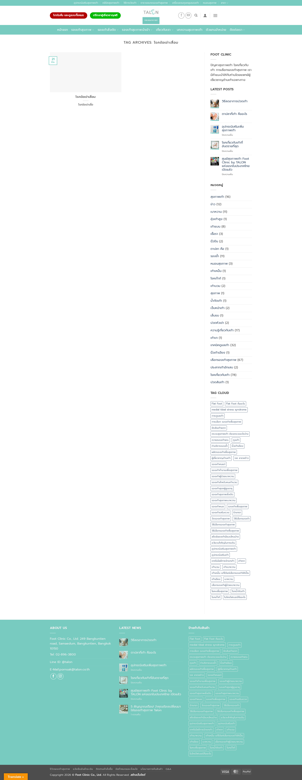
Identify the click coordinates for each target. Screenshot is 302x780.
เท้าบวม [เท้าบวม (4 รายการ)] (215, 567)
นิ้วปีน (214, 241)
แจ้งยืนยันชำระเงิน (83, 769)
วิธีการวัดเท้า (129, 3)
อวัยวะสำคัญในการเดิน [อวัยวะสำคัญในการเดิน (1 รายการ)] (223, 543)
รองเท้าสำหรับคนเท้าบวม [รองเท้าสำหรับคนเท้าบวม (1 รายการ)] (224, 482)
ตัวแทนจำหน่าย (216, 29)
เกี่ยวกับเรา (164, 29)
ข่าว (213, 204)
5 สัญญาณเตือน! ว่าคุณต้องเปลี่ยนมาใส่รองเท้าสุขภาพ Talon (156, 708)
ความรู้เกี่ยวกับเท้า (222, 330)
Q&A (168, 769)
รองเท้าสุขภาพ (82, 29)
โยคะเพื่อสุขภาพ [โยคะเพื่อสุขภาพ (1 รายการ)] (220, 591)
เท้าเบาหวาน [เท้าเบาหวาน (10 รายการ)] (229, 567)
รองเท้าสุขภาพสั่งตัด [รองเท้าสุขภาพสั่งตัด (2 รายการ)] (222, 494)
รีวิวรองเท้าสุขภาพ (60, 769)
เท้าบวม (215, 286)
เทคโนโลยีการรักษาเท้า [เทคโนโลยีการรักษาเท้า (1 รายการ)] (223, 561)
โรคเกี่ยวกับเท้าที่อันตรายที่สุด (232, 144)
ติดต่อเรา (237, 29)
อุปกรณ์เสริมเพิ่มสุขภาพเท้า (233, 128)
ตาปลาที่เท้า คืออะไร (234, 114)
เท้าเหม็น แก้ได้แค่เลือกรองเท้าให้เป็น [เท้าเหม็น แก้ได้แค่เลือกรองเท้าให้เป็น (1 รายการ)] (230, 573)
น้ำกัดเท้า (216, 300)
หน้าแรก (62, 29)
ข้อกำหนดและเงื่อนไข (127, 769)
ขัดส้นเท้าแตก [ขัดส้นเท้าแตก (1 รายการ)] (219, 428)
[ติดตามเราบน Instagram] (60, 676)
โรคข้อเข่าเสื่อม (86, 97)
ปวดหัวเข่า (217, 323)
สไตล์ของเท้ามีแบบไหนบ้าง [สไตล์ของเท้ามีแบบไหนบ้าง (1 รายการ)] (225, 536)
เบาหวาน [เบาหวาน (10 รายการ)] (228, 579)
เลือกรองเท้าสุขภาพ (223, 360)
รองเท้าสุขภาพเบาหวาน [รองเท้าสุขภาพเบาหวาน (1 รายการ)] (223, 500)
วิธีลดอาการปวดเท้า (234, 101)
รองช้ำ (215, 256)
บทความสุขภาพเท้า (189, 29)
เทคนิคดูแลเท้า (220, 345)
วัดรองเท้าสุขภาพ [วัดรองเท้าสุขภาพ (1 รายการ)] (221, 518)
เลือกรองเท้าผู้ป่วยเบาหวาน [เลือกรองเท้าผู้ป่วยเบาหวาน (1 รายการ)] (225, 585)
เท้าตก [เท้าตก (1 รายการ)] (241, 561)
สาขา (224, 3)
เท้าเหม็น (216, 271)
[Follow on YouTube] (188, 15)
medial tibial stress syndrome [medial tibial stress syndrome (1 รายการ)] (229, 409)
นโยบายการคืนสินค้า (152, 769)
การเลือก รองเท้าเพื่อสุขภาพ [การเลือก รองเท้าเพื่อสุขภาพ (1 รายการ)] (226, 422)
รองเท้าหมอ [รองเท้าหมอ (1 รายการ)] (218, 506)
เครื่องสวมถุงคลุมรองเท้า (185, 3)
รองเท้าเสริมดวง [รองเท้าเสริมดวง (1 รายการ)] (220, 512)
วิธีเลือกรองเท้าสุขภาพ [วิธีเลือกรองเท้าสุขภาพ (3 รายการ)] (223, 524)
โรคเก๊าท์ (216, 278)
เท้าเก (214, 338)
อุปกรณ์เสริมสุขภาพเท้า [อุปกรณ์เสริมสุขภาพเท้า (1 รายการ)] (224, 549)
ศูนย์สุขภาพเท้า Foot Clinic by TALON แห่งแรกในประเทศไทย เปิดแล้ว (236, 164)
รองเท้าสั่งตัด (108, 29)
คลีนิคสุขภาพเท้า (110, 3)
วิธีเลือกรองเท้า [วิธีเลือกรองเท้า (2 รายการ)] (242, 518)
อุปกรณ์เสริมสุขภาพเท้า (86, 3)
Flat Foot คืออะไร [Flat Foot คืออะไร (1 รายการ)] (235, 403)
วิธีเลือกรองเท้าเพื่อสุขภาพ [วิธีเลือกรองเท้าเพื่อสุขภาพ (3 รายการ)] (225, 530)
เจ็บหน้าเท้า (218, 308)
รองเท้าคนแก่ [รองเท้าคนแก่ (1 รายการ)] (218, 464)
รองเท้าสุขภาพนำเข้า (137, 29)
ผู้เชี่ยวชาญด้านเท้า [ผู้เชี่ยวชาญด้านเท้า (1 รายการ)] (221, 458)
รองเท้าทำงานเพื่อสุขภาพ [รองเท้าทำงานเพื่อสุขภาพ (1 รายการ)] (224, 470)
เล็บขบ (215, 315)
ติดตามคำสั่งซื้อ (104, 769)
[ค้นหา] (196, 15)
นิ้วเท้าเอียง (218, 352)
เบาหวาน (216, 211)
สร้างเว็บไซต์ (137, 775)
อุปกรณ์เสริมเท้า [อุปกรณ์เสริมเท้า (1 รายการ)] (220, 555)
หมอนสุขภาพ (209, 3)
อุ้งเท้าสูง (216, 219)
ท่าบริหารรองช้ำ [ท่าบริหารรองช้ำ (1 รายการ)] (220, 446)
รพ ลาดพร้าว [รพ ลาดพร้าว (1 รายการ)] (242, 458)
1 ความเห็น (140, 714)
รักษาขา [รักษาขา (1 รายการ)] (237, 512)
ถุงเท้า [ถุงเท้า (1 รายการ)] (236, 440)
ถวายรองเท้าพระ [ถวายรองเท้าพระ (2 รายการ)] (220, 440)
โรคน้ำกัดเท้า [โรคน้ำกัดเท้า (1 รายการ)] (238, 591)
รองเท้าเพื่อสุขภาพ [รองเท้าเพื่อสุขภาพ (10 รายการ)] (237, 506)
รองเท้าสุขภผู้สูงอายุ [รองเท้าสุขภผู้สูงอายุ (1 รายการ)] (222, 488)
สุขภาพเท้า (217, 196)
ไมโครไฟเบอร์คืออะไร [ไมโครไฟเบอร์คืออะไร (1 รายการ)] (235, 597)
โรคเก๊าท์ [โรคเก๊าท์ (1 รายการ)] (216, 597)
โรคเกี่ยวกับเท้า (220, 375)
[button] (205, 15)
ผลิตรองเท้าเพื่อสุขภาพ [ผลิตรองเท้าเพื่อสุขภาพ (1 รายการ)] (224, 452)
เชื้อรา (214, 234)
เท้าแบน (215, 226)
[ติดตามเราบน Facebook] (181, 15)
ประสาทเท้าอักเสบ (222, 367)
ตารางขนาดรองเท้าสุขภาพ (154, 3)
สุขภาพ (215, 293)
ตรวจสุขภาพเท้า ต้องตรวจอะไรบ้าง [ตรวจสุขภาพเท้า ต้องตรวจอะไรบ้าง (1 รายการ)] (230, 434)
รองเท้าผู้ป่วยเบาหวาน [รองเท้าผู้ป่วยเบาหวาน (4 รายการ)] (223, 476)
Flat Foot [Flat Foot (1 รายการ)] (217, 403)
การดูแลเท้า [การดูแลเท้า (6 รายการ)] (217, 416)
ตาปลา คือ (217, 249)
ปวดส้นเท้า (217, 382)
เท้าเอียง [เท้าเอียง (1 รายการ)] (216, 579)
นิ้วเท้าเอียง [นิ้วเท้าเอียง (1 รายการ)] (237, 446)
